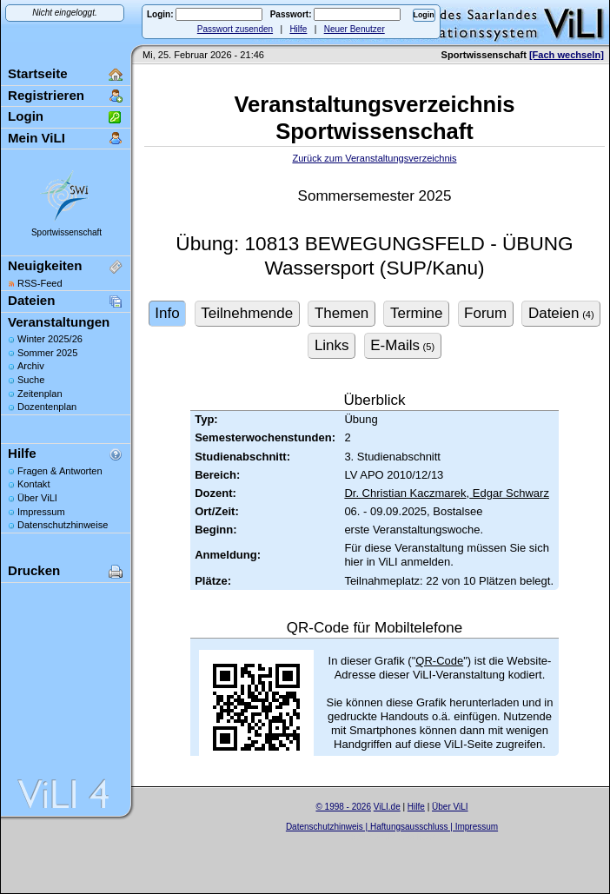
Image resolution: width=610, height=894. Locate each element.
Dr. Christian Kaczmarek (405, 493)
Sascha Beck (410, 837)
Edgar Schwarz (509, 493)
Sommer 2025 (47, 353)
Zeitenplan (40, 393)
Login (25, 116)
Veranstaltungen (58, 322)
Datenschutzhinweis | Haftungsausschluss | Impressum (392, 826)
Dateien (31, 300)
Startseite (38, 73)
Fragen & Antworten (60, 471)
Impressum (41, 512)
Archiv (30, 366)
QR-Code (439, 660)
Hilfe (298, 29)
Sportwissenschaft (66, 232)
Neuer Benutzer (354, 29)
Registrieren (46, 95)
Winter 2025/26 (50, 339)
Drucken (34, 570)
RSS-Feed (40, 283)
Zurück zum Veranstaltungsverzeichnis (374, 158)
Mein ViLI (36, 137)
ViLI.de (387, 806)
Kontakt (33, 484)
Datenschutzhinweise (62, 525)
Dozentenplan (46, 406)
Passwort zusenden (235, 29)
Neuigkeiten (45, 265)
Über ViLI (37, 498)
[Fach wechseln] (566, 55)
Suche (30, 379)
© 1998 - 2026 (343, 806)
